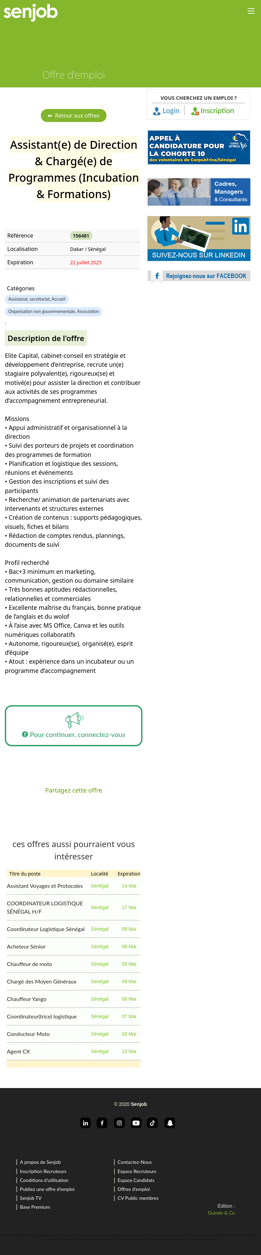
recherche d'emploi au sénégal (20, 1235)
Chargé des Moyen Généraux (41, 981)
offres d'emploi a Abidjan (168, 1239)
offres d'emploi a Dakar (157, 1235)
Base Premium (35, 1207)
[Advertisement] (199, 350)
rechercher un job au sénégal (58, 1235)
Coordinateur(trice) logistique (42, 1016)
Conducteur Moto (28, 1033)
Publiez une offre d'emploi (47, 1189)
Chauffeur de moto (29, 964)
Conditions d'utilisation (44, 1180)
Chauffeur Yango (27, 998)
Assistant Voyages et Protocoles (45, 885)
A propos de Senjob (40, 1162)
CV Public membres (137, 1198)
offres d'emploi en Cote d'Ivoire (94, 1239)
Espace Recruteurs (136, 1171)
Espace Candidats (135, 1180)
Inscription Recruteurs (43, 1171)
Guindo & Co (221, 1213)
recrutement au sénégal (126, 1235)
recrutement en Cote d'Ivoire (133, 1239)
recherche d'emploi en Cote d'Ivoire (222, 1235)
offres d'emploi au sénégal (93, 1235)
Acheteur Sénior (26, 946)
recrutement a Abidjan (199, 1239)
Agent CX (18, 1051)
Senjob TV (30, 1198)
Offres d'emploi (133, 1189)
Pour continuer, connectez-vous (73, 725)
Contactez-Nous (134, 1162)
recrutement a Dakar (186, 1235)
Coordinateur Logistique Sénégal (46, 929)
